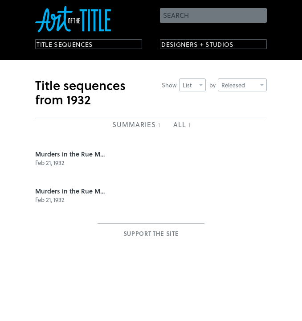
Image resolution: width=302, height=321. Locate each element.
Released (242, 85)
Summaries (136, 124)
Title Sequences (72, 46)
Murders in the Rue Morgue (70, 154)
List (193, 85)
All (181, 124)
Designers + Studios (207, 46)
